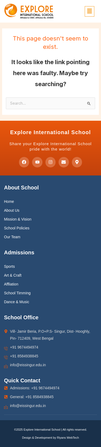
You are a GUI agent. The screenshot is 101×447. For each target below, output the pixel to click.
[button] (89, 11)
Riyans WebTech (68, 437)
